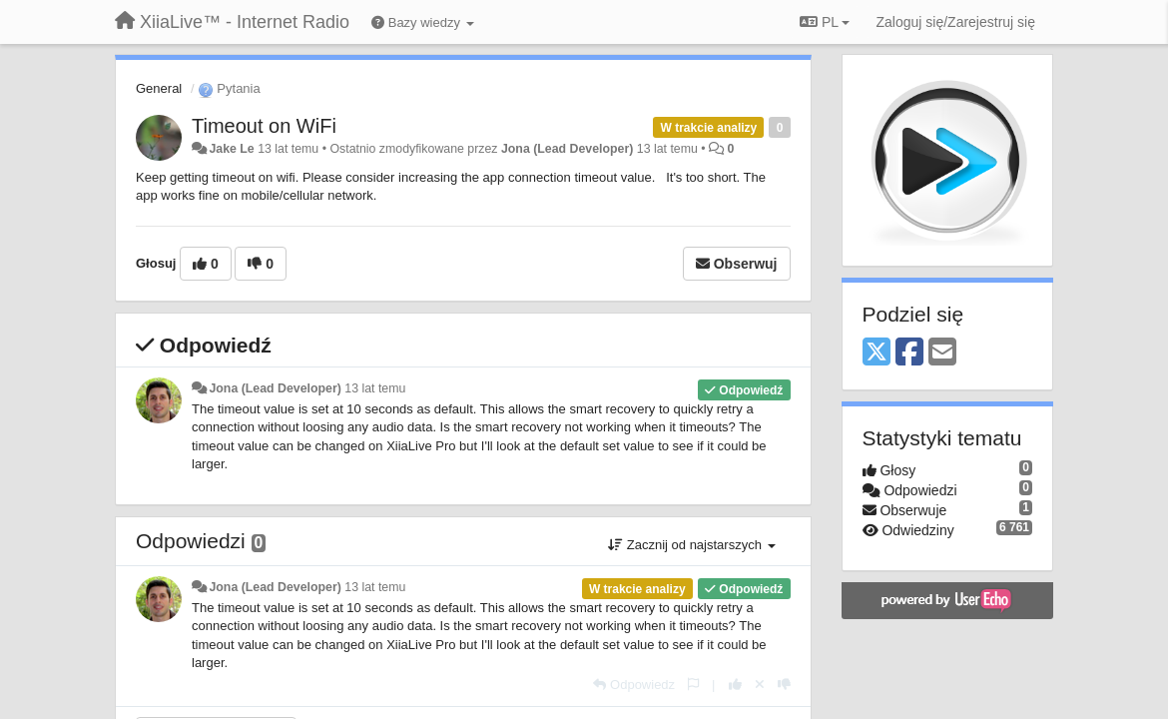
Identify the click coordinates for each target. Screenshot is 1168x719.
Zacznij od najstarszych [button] (691, 544)
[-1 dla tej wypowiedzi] (784, 684)
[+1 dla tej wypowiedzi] (735, 684)
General (159, 88)
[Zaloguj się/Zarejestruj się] (955, 22)
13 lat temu (374, 388)
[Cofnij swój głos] (760, 684)
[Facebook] (909, 353)
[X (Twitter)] (876, 353)
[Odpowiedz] (634, 684)
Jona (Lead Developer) (567, 149)
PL (825, 22)
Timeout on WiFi (264, 126)
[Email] (942, 353)
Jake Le (231, 149)
